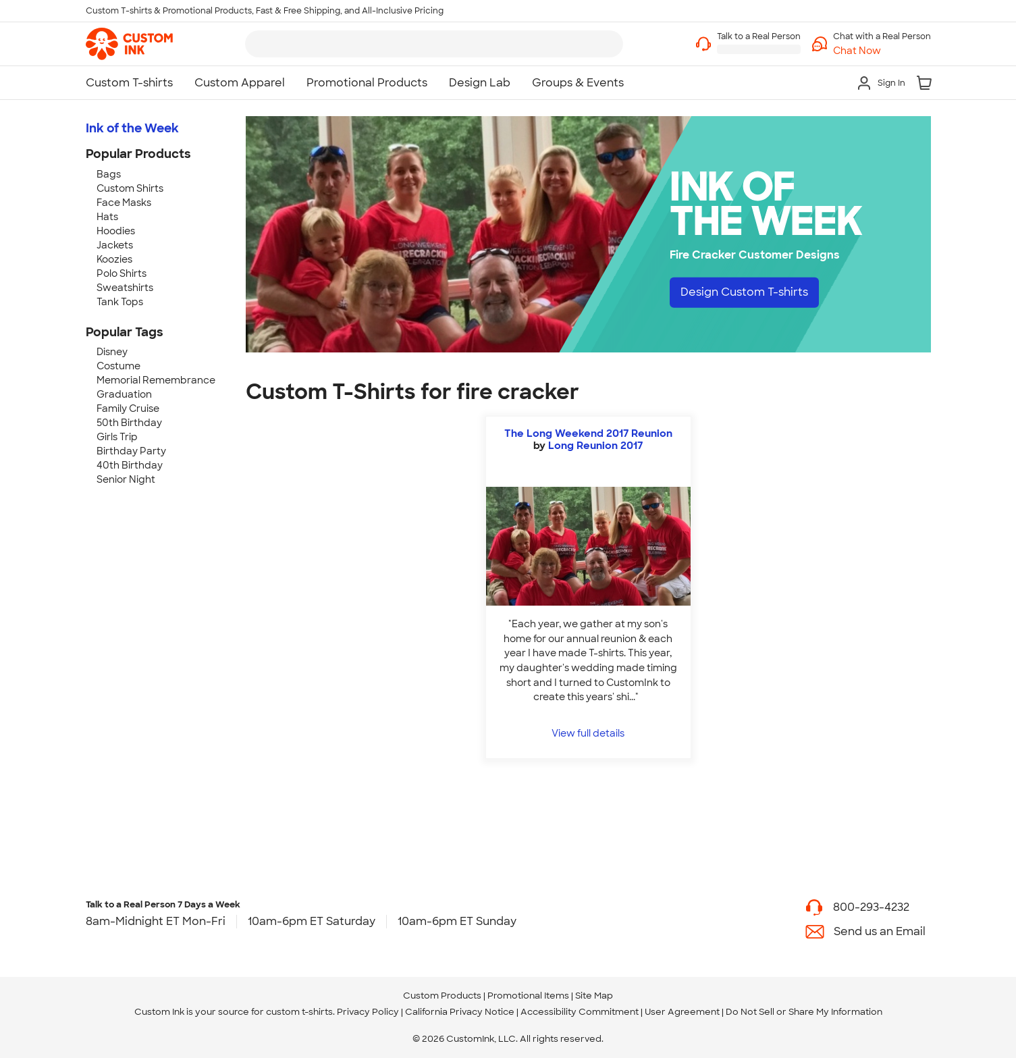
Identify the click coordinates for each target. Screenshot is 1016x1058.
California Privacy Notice (459, 1011)
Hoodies (116, 231)
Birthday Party (131, 451)
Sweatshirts (125, 288)
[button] (882, 51)
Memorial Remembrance (156, 380)
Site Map (594, 995)
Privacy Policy (368, 1011)
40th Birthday (130, 465)
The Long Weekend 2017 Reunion (588, 433)
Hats (107, 217)
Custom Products (442, 995)
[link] (129, 44)
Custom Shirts (130, 188)
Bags (109, 174)
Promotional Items (528, 995)
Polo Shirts (121, 273)
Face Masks (124, 202)
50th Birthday (129, 423)
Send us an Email (880, 931)
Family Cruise (128, 408)
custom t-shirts (299, 1011)
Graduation (124, 394)
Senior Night (126, 479)
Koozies (114, 259)
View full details (588, 732)
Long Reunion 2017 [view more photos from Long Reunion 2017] (595, 445)
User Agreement (682, 1011)
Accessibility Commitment (579, 1011)
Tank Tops (120, 302)
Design (744, 292)
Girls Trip (117, 437)
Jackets (115, 245)
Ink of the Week (132, 128)
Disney (112, 352)
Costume (118, 366)
